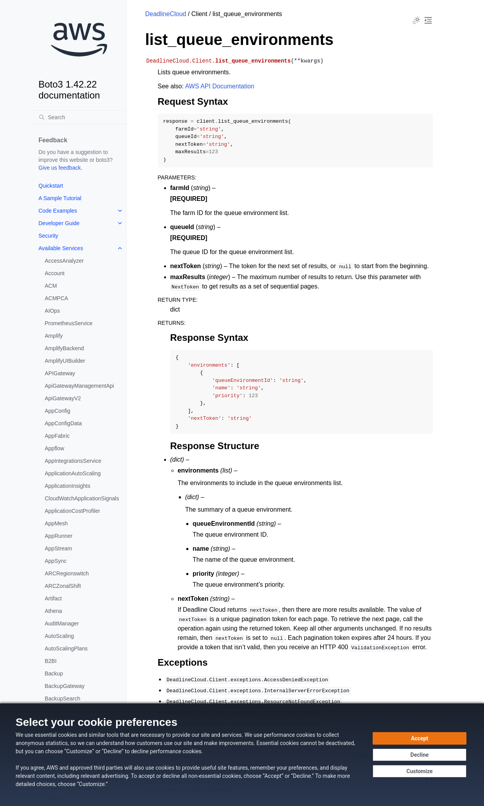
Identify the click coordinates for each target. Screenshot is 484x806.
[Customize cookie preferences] (419, 771)
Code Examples (58, 211)
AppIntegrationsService (73, 461)
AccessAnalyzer (64, 261)
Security (49, 236)
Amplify (54, 336)
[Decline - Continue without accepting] (419, 755)
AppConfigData (63, 423)
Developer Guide (59, 223)
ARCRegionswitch (67, 573)
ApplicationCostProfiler (72, 511)
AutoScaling (59, 636)
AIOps (52, 311)
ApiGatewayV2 (63, 398)
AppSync (56, 561)
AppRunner (59, 536)
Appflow (54, 448)
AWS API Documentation (219, 86)
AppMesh (56, 523)
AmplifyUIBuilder (65, 361)
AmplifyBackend (64, 348)
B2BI (51, 661)
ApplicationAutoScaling (73, 473)
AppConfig (57, 411)
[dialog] (242, 754)
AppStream (58, 548)
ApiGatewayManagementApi (79, 386)
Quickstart (51, 186)
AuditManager (62, 623)
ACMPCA (56, 298)
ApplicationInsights (68, 486)
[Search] (79, 117)
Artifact (53, 598)
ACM (51, 286)
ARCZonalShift (63, 586)
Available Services (61, 248)
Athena (53, 611)
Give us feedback (60, 168)
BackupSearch (62, 698)
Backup (54, 673)
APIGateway (60, 373)
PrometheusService (69, 323)
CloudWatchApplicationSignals (82, 498)
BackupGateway (65, 686)
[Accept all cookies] (419, 738)
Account (55, 273)
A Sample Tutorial (60, 198)
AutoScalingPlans (66, 648)
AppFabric (57, 436)
